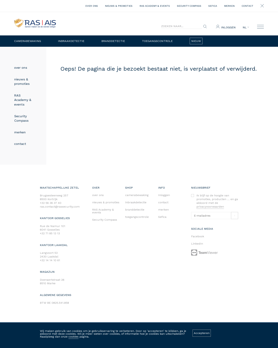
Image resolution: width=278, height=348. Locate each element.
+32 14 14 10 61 (50, 260)
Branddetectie (113, 41)
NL (246, 27)
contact (247, 5)
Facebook (197, 236)
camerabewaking (137, 195)
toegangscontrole (137, 217)
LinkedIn (197, 243)
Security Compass (189, 5)
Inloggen (228, 27)
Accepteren (202, 333)
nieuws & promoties (118, 5)
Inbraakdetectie (71, 41)
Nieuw (196, 41)
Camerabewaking (27, 41)
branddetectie (134, 209)
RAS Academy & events (155, 5)
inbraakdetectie (135, 202)
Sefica (212, 5)
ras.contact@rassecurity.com (60, 206)
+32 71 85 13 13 (50, 233)
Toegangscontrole (157, 41)
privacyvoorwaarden (210, 206)
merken (229, 5)
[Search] (181, 26)
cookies (73, 336)
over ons (91, 5)
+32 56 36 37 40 (50, 203)
